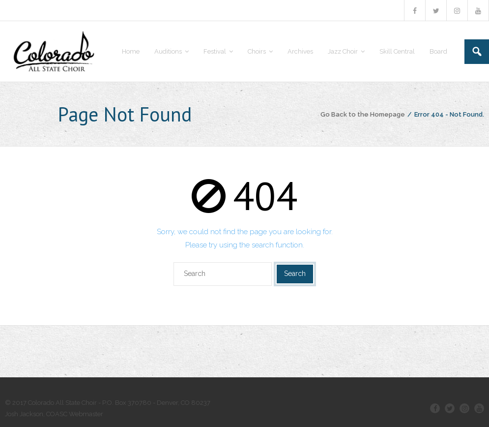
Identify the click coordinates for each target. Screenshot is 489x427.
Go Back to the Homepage (362, 114)
